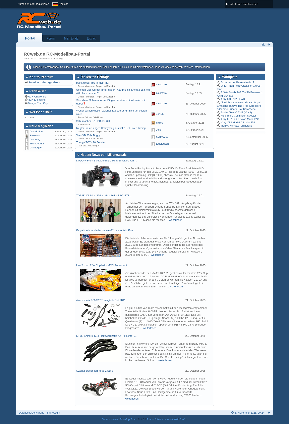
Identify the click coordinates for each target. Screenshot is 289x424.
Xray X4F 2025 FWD (232, 98)
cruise (159, 122)
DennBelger (37, 131)
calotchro (161, 84)
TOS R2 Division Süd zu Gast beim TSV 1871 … (104, 195)
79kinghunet (37, 143)
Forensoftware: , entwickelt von (144, 419)
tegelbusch (162, 143)
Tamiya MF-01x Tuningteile (236, 125)
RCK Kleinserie (37, 99)
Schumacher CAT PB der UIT (93, 121)
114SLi (160, 114)
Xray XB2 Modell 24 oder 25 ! (237, 122)
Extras (91, 38)
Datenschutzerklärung (31, 412)
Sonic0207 (162, 136)
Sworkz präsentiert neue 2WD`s (94, 370)
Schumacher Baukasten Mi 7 (237, 82)
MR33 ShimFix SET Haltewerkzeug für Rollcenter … (106, 335)
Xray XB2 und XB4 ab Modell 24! (239, 119)
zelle (159, 129)
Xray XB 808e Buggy (88, 135)
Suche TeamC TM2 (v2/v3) (236, 112)
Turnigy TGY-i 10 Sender (90, 142)
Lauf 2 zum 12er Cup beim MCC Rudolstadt (101, 265)
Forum (51, 38)
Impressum (53, 412)
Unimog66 (36, 147)
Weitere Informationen (197, 66)
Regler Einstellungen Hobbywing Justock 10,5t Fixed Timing (111, 128)
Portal (30, 38)
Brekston (35, 135)
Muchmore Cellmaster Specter (238, 115)
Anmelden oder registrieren (33, 3)
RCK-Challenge (37, 96)
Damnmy (35, 139)
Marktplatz (71, 38)
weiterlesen (175, 219)
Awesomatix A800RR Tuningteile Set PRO (100, 300)
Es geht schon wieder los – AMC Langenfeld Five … (106, 230)
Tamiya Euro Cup (38, 103)
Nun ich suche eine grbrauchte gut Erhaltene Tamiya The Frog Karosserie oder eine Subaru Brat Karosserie (239, 106)
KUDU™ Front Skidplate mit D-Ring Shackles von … (106, 160)
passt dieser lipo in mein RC (92, 82)
